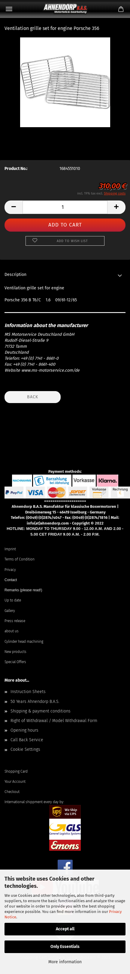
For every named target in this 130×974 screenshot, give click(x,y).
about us (12, 631)
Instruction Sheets (28, 691)
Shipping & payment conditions (41, 711)
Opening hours (24, 730)
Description (15, 274)
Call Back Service (27, 739)
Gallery (10, 611)
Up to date (13, 600)
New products (15, 652)
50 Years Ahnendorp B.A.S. (35, 701)
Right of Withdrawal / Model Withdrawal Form (54, 720)
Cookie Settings (25, 749)
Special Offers (15, 662)
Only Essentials (65, 946)
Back (32, 396)
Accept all (65, 929)
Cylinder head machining (24, 641)
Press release (15, 621)
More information (65, 961)
